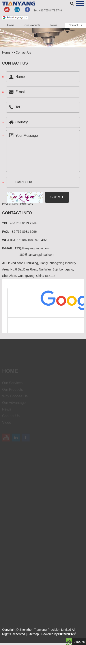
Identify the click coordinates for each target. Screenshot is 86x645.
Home (10, 25)
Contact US (15, 63)
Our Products (32, 25)
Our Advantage (14, 404)
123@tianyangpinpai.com (32, 248)
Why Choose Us (15, 398)
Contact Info (17, 213)
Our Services (12, 384)
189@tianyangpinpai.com (36, 254)
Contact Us (75, 25)
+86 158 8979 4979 (34, 240)
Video (6, 424)
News (53, 25)
